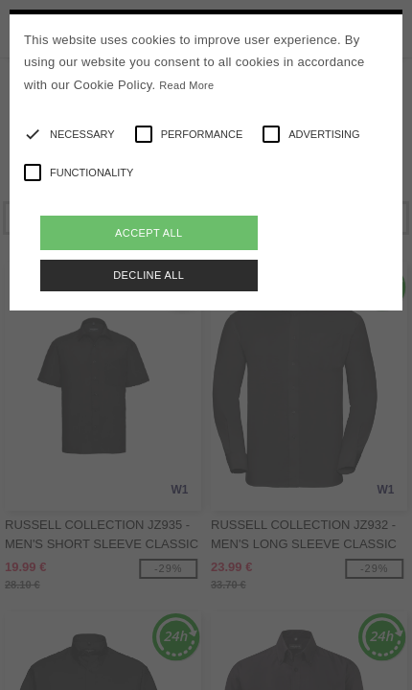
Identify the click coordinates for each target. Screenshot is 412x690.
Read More (186, 85)
